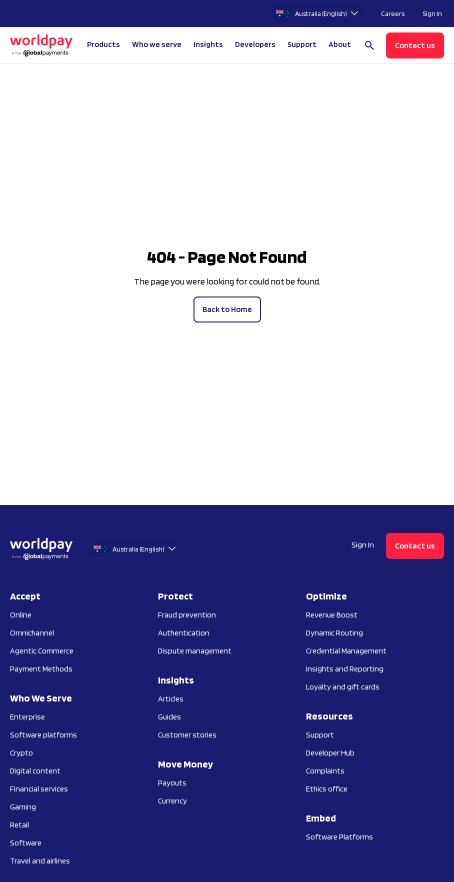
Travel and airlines (40, 861)
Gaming (23, 807)
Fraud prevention (187, 615)
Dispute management (195, 651)
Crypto (21, 753)
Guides (169, 717)
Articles (171, 699)
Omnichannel (32, 633)
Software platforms (43, 735)
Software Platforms (339, 837)
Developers (255, 44)
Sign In (432, 14)
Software (26, 843)
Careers (392, 14)
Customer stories (187, 735)
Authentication (184, 633)
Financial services (39, 789)
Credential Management (346, 651)
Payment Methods (41, 669)
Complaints (325, 771)
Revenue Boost (332, 615)
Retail (19, 825)
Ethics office (327, 789)
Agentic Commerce (42, 651)
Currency (172, 801)
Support (302, 44)
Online (21, 615)
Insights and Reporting (345, 669)
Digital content (35, 771)
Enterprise (27, 717)
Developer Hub (330, 753)
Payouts (172, 783)
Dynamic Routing (334, 633)
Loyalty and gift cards (343, 687)
